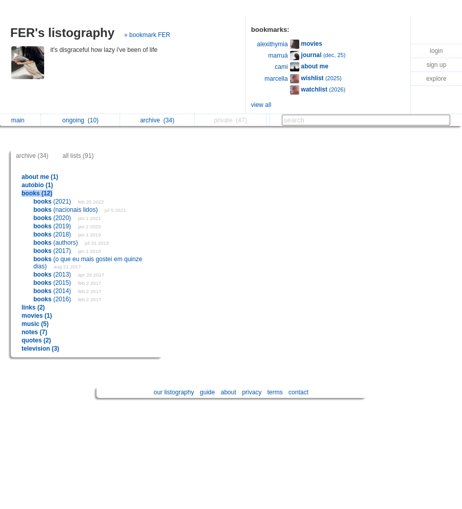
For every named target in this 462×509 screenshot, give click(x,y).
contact (298, 392)
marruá (278, 55)
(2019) (53, 226)
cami (281, 66)
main (20, 120)
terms (275, 392)
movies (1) (37, 315)
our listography (173, 392)
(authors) (56, 242)
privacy (251, 392)
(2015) (53, 282)
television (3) (40, 348)
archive (157, 120)
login (436, 50)
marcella (275, 78)
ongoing (80, 120)
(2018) (53, 234)
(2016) (53, 299)
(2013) (53, 274)
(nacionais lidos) (66, 209)
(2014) (53, 291)
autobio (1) (37, 185)
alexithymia (272, 44)
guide (207, 392)
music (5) (35, 324)
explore (436, 78)
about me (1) (40, 176)
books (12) (37, 193)
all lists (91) (78, 155)
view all (261, 104)
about (228, 392)
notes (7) (34, 332)
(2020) (53, 218)
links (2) (33, 307)
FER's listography (62, 33)
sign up (437, 64)
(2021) (53, 201)
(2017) (53, 250)
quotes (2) (36, 340)
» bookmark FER (147, 35)
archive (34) (32, 155)
